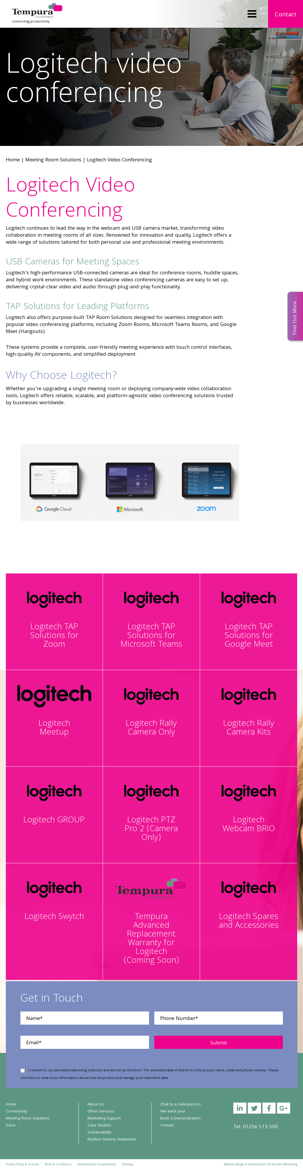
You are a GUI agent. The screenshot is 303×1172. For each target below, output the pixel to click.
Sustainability (99, 1132)
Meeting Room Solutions (53, 160)
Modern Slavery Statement (111, 1139)
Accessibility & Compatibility (96, 1164)
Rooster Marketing (284, 1164)
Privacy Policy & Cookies (22, 1164)
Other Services (100, 1111)
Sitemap (127, 1164)
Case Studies (99, 1125)
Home (13, 160)
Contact (286, 15)
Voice (10, 1125)
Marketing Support (104, 1118)
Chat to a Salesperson (180, 1104)
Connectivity (16, 1111)
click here (28, 1078)
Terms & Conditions (58, 1164)
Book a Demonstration (180, 1118)
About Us (95, 1104)
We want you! (172, 1111)
